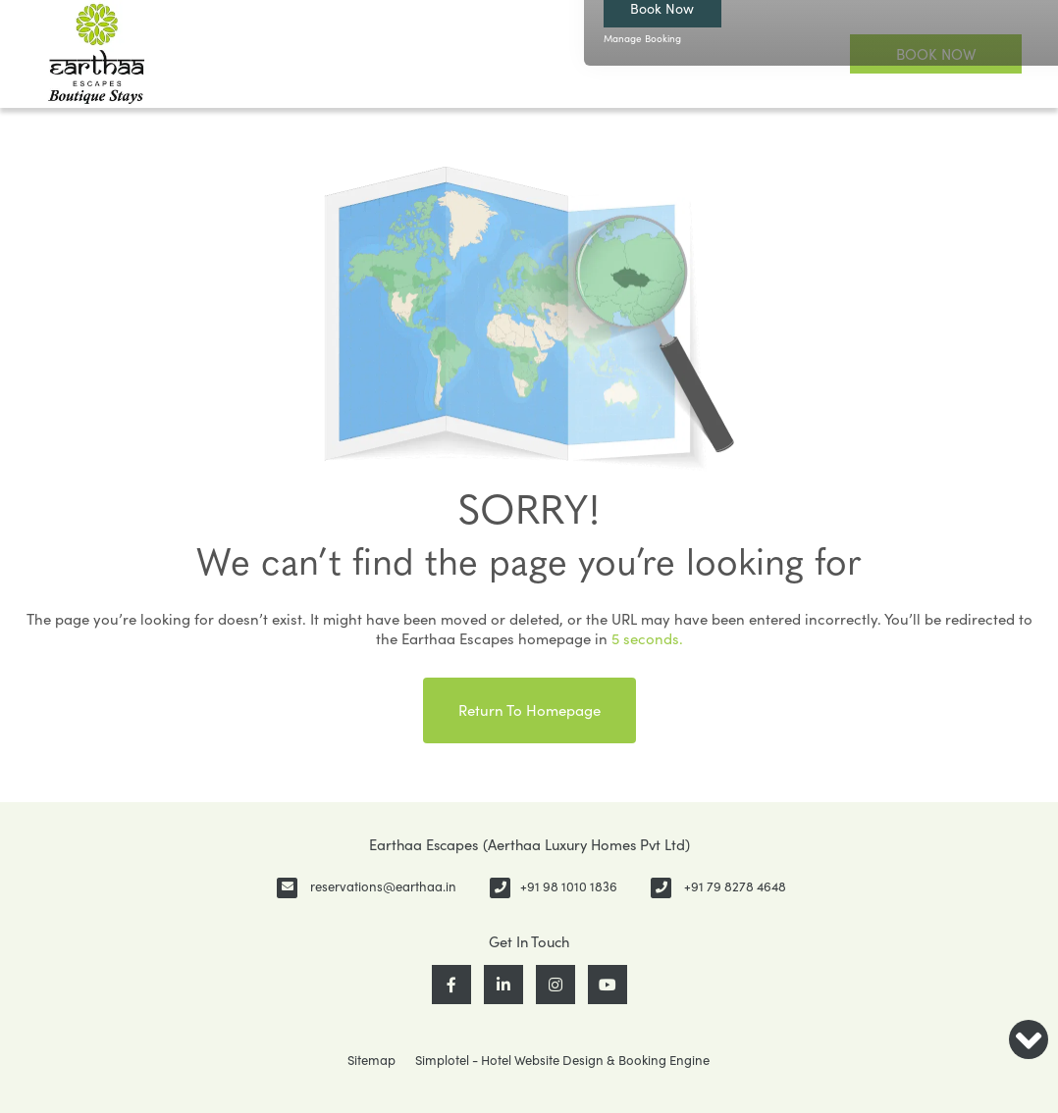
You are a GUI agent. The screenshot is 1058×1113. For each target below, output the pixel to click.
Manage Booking (642, 38)
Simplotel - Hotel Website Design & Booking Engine (562, 1060)
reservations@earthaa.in (383, 886)
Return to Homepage (529, 710)
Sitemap (371, 1060)
